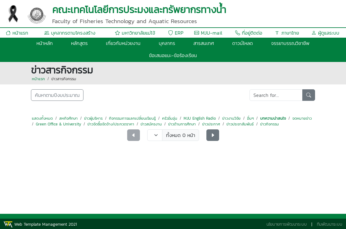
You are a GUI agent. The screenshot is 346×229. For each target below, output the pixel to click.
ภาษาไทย (287, 32)
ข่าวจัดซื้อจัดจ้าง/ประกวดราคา (110, 124)
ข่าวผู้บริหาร (93, 118)
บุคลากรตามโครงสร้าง (69, 32)
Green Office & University (58, 124)
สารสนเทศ (203, 43)
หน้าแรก (17, 32)
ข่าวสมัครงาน (151, 124)
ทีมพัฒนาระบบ (329, 224)
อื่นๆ (250, 118)
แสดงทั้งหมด (42, 118)
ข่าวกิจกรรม (269, 124)
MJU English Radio (200, 118)
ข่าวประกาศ (211, 124)
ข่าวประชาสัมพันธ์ (240, 124)
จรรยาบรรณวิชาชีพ (290, 43)
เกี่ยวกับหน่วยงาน (123, 43)
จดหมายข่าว (302, 118)
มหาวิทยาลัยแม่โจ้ (135, 32)
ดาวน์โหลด (242, 43)
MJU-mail (208, 32)
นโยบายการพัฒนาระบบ (286, 224)
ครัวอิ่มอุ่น (169, 118)
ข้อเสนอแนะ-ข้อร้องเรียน (173, 55)
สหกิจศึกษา (68, 118)
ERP (175, 32)
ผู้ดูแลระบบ (325, 32)
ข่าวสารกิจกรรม (63, 79)
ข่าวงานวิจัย (231, 118)
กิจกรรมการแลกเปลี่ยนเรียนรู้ (132, 118)
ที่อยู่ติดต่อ (248, 32)
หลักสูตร (79, 43)
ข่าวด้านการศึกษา (182, 124)
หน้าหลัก (44, 43)
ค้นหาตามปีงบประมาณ (57, 95)
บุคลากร (167, 43)
